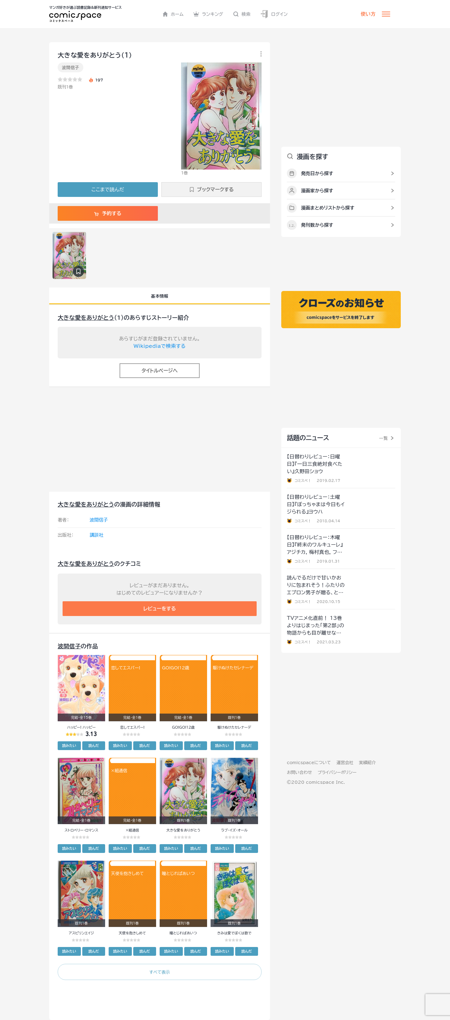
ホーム (173, 14)
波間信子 (70, 67)
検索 (242, 14)
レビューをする (159, 608)
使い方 (368, 14)
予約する (107, 213)
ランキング (208, 14)
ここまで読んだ (107, 189)
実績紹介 (367, 762)
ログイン (274, 14)
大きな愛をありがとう (86, 317)
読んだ (93, 745)
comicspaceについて (309, 762)
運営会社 (344, 762)
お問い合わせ (299, 772)
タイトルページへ (159, 370)
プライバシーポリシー (336, 772)
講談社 (96, 535)
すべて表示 (159, 972)
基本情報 (159, 296)
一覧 (383, 438)
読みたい (69, 745)
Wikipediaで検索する (160, 346)
